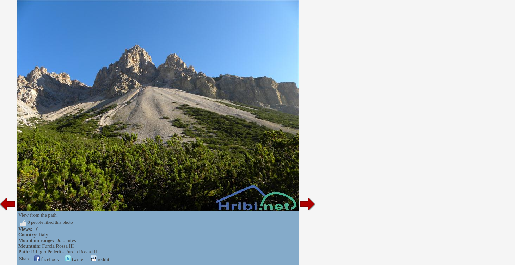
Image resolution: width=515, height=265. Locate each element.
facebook (46, 259)
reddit (100, 259)
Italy (43, 235)
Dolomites (65, 240)
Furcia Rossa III (58, 246)
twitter (75, 259)
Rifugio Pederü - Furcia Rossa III (64, 251)
